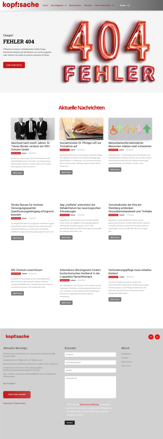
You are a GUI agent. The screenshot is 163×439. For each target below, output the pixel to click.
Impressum (8, 403)
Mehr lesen (17, 173)
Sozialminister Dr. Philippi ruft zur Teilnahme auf (22, 360)
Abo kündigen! (9, 383)
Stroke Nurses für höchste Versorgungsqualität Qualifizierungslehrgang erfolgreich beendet (32, 209)
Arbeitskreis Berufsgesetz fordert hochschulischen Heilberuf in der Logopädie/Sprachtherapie (80, 273)
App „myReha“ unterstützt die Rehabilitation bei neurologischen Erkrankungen (80, 208)
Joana (24, 153)
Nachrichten (16, 153)
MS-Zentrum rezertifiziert (26, 270)
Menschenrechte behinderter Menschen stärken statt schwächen (130, 144)
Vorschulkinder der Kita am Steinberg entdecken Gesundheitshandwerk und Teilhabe (130, 208)
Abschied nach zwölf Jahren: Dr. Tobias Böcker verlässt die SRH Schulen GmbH (30, 146)
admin (121, 215)
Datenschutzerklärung (89, 404)
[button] (125, 5)
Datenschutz (20, 403)
